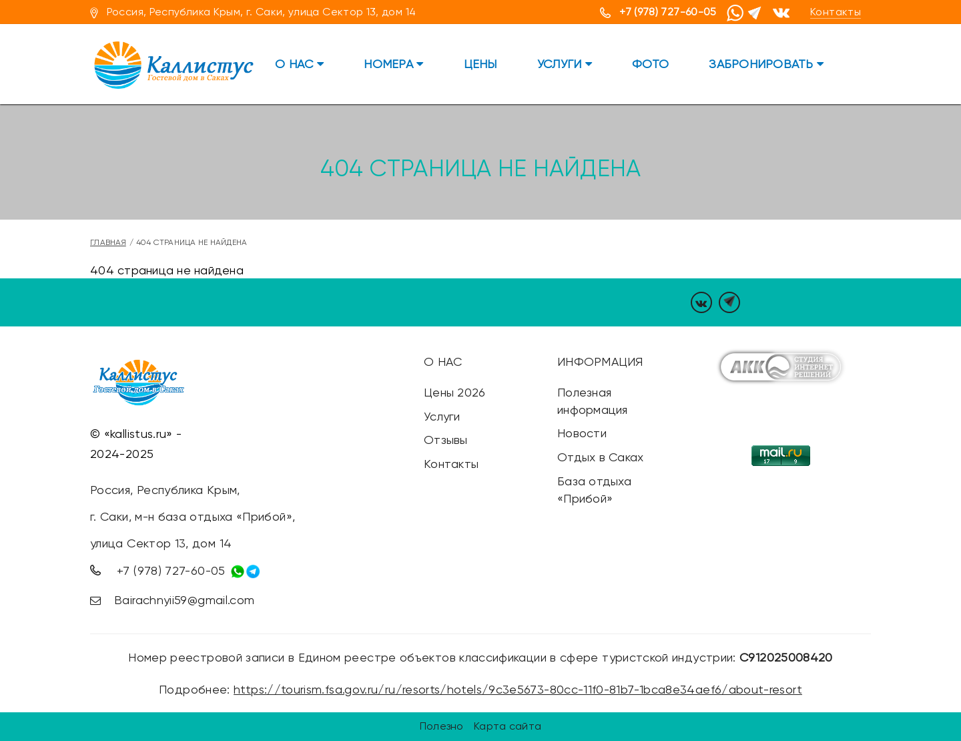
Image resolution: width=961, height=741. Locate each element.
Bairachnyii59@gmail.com (184, 600)
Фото (650, 64)
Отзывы (446, 440)
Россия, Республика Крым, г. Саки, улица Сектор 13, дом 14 (261, 11)
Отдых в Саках (600, 457)
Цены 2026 (454, 392)
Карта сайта (507, 726)
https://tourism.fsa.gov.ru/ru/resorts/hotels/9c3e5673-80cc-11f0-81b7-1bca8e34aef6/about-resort (518, 689)
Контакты (835, 11)
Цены (480, 64)
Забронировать (766, 64)
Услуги (564, 64)
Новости (582, 433)
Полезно (442, 726)
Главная (108, 242)
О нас (299, 64)
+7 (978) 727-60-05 (667, 11)
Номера (393, 64)
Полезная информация (592, 401)
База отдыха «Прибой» (594, 489)
